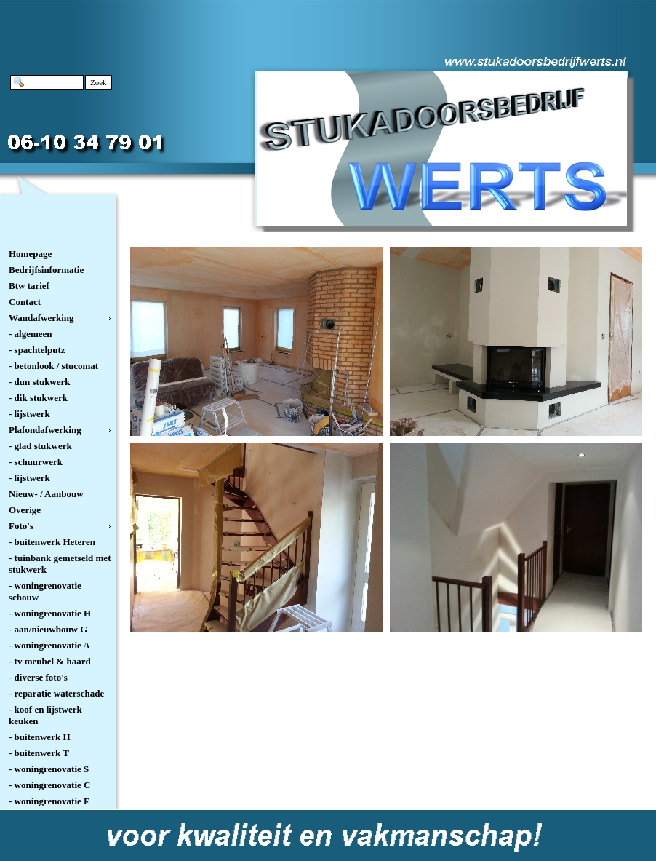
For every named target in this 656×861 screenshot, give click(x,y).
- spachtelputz (37, 349)
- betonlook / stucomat (53, 365)
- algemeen (30, 333)
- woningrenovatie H (50, 613)
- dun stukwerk (40, 381)
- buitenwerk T (39, 752)
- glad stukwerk (40, 445)
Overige (25, 509)
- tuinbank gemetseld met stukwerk (60, 563)
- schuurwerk (36, 461)
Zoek (98, 82)
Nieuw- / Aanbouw (46, 493)
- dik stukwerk (38, 397)
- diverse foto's (38, 677)
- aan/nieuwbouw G (48, 629)
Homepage (30, 253)
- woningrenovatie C (49, 784)
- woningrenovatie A (49, 645)
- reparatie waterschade (56, 693)
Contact (25, 301)
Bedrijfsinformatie (46, 269)
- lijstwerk (29, 413)
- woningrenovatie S (49, 768)
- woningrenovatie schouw (45, 591)
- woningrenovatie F (49, 800)
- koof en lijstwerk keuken (45, 715)
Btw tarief (29, 285)
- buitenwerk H (40, 736)
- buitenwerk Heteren (52, 541)
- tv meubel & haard (50, 661)
